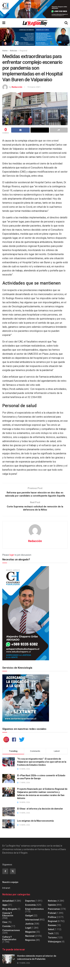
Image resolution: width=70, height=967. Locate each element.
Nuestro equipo (10, 884)
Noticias (13, 51)
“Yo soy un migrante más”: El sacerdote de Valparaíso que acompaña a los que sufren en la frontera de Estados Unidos (41, 764)
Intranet (6, 890)
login (11, 557)
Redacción (17, 87)
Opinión (52, 907)
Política (52, 919)
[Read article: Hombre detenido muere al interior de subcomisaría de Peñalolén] (8, 961)
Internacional (32, 922)
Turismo (52, 940)
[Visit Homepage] (34, 23)
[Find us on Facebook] (5, 874)
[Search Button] (66, 23)
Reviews (52, 927)
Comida (6, 928)
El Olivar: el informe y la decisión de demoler (40, 811)
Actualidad (8, 903)
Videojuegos (54, 944)
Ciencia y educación (7, 916)
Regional (23, 51)
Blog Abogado (9, 911)
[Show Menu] (3, 23)
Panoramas (54, 911)
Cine (4, 924)
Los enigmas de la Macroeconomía (35, 823)
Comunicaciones (11, 932)
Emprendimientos (34, 911)
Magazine (30, 934)
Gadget (29, 918)
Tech (50, 936)
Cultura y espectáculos (9, 940)
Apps (4, 907)
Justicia (29, 926)
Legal (28, 930)
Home (4, 51)
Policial (52, 915)
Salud (51, 931)
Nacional (29, 938)
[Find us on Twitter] (13, 874)
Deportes (30, 903)
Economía (30, 907)
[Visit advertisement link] (35, 9)
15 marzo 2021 (33, 87)
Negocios (30, 942)
